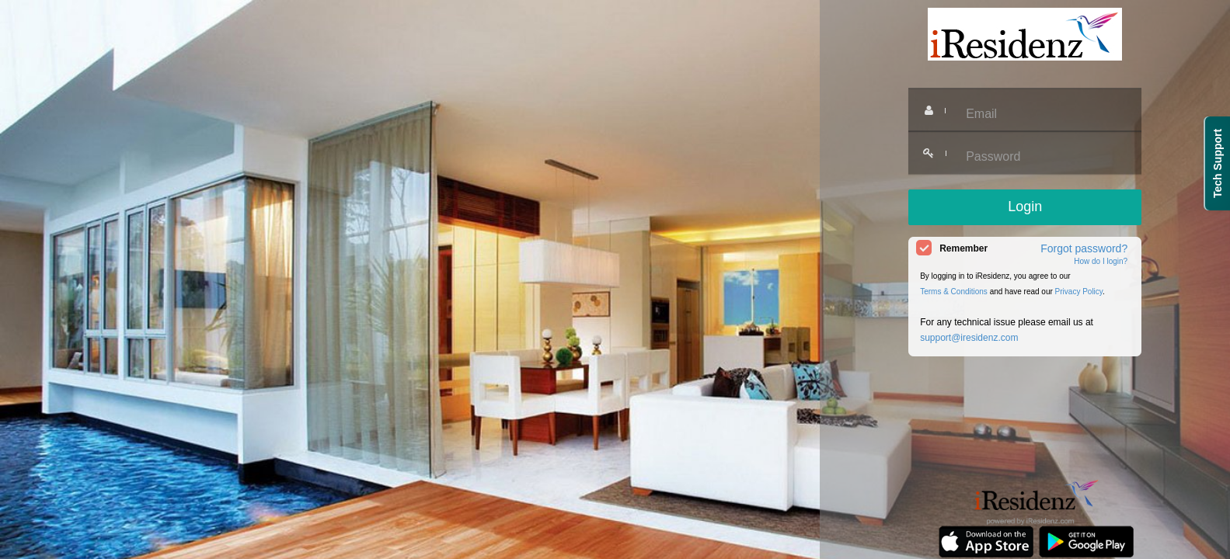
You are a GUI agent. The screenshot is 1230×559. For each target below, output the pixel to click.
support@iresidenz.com (969, 337)
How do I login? (1100, 261)
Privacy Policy (1079, 291)
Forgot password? (1083, 248)
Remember (963, 248)
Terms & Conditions (954, 291)
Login (1025, 206)
